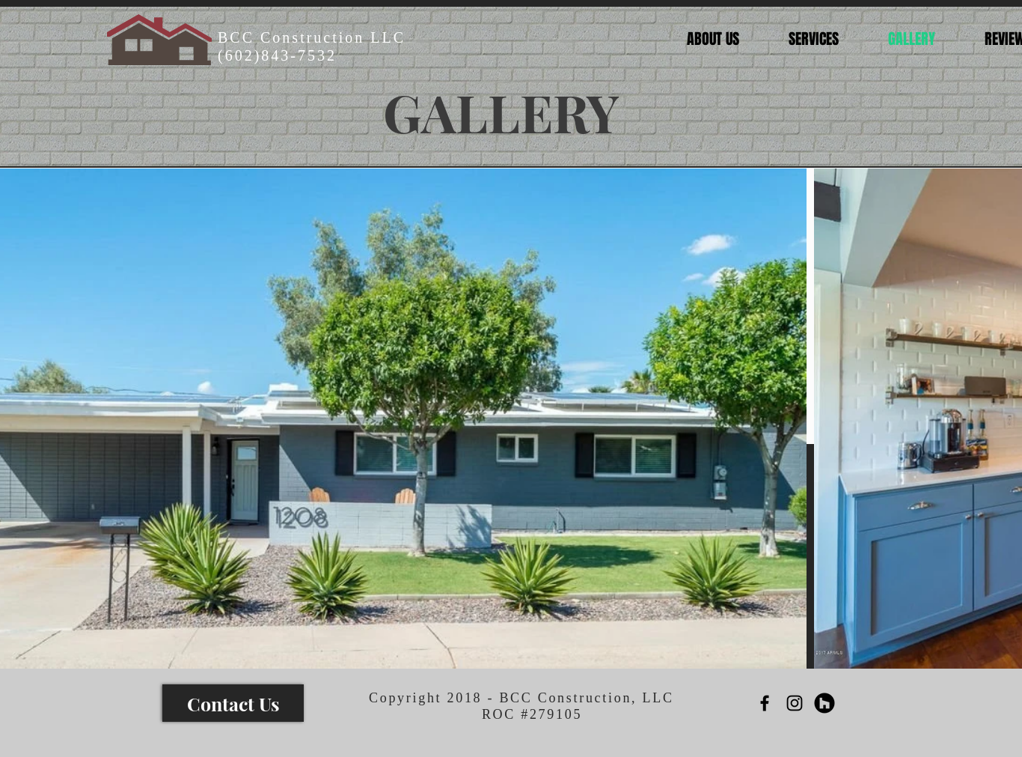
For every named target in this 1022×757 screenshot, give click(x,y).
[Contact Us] (233, 703)
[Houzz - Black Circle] (824, 703)
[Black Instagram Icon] (794, 703)
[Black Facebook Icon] (764, 703)
